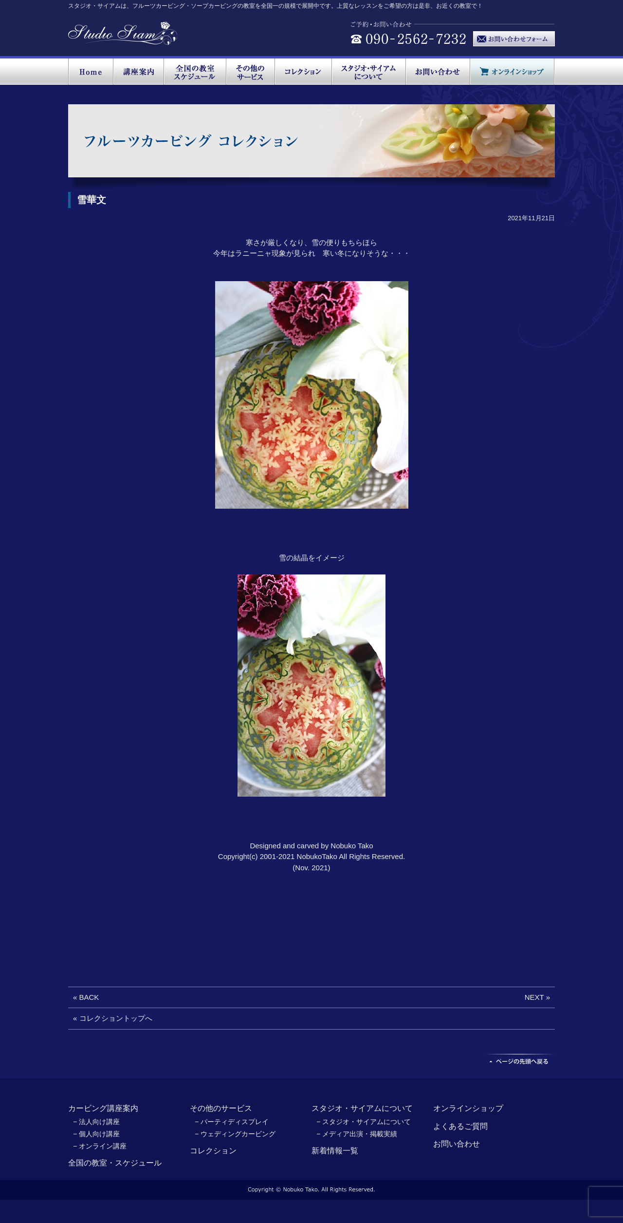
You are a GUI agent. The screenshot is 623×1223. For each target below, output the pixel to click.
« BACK (86, 997)
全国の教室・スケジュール (115, 1163)
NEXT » (537, 997)
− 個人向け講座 (96, 1134)
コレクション (213, 1151)
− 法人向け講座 (96, 1122)
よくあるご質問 (460, 1126)
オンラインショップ (468, 1108)
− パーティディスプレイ (232, 1122)
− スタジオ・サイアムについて (363, 1122)
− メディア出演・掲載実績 (356, 1134)
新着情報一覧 (335, 1151)
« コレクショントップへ (112, 1018)
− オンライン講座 (100, 1146)
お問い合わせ (456, 1144)
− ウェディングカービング (235, 1134)
